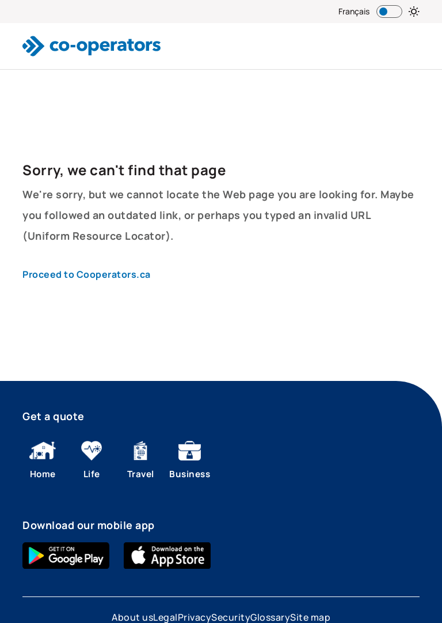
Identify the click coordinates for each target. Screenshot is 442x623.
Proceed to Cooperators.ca (86, 274)
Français (353, 11)
